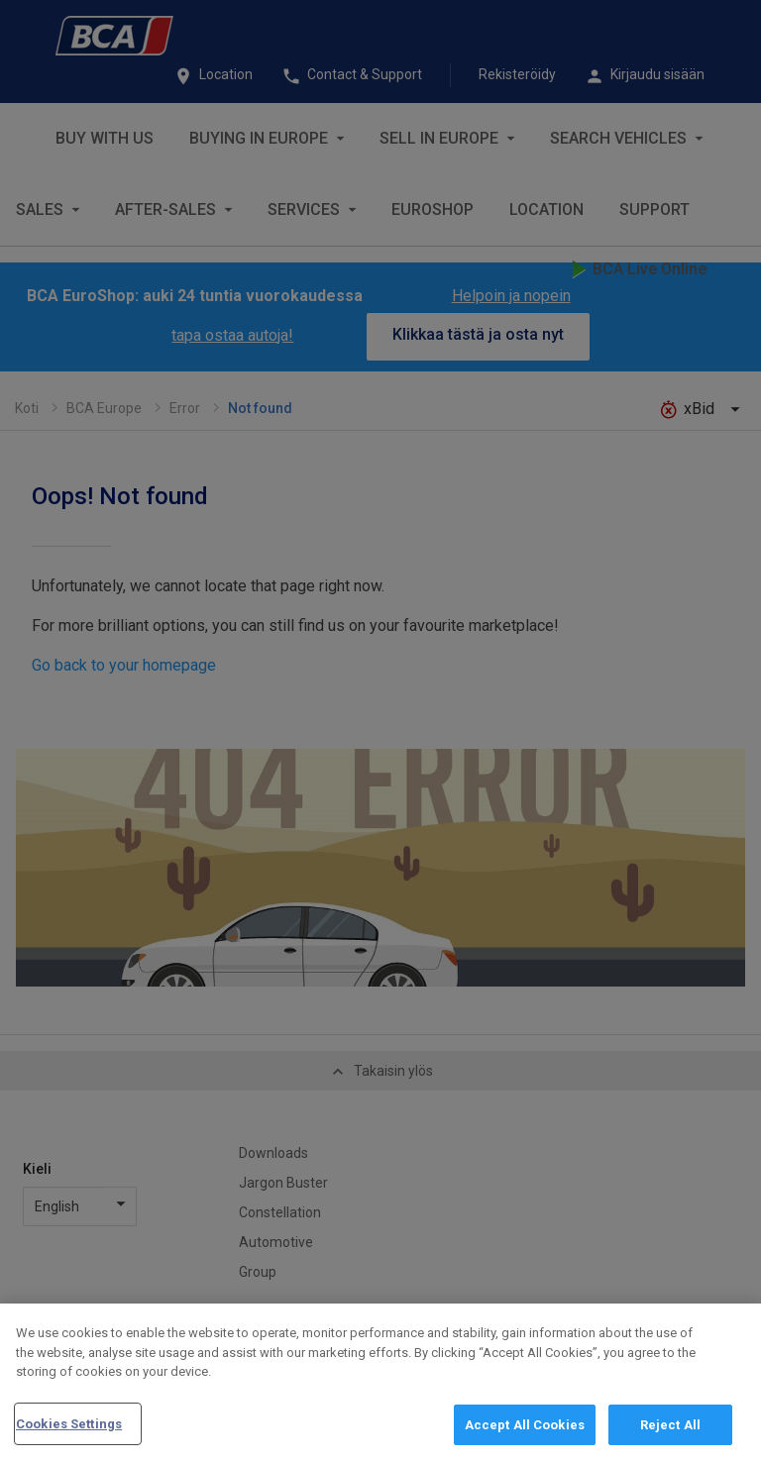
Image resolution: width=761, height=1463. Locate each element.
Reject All (670, 1433)
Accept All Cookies (525, 1433)
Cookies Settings (69, 1432)
